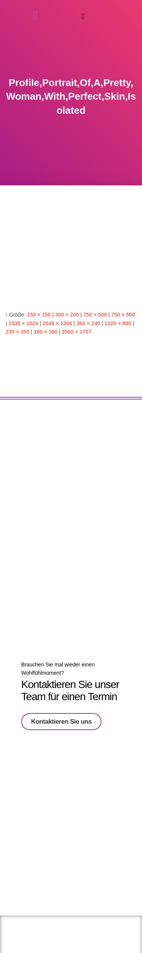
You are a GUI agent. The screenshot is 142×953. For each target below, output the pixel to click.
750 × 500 (95, 315)
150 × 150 (39, 315)
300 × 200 (67, 315)
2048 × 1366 (57, 323)
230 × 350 (18, 332)
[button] (83, 16)
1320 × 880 (118, 323)
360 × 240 (88, 323)
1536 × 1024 (23, 323)
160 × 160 (46, 332)
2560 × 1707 (76, 332)
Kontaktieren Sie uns (61, 719)
